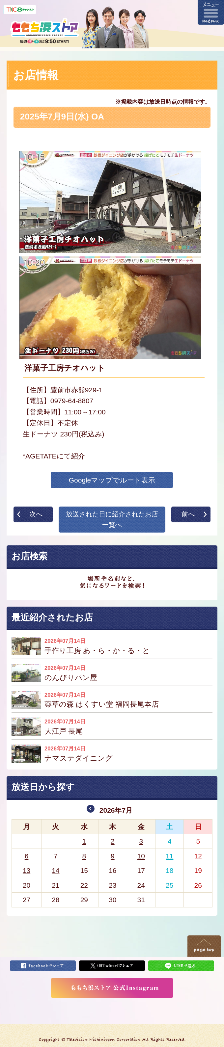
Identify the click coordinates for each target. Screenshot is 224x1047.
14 (55, 870)
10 (141, 856)
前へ (188, 514)
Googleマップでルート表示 (112, 480)
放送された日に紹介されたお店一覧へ (112, 519)
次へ (35, 514)
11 (169, 856)
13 (26, 870)
